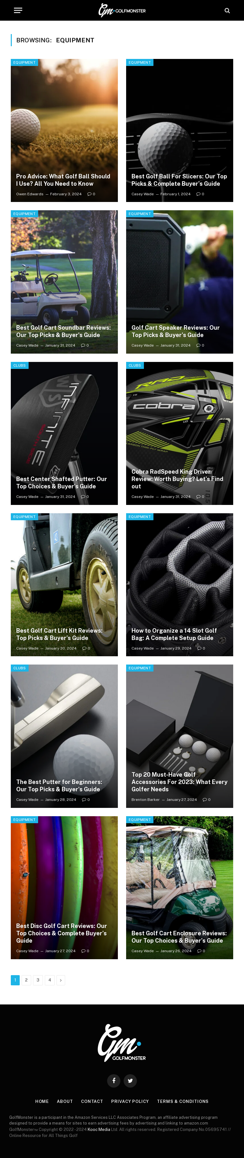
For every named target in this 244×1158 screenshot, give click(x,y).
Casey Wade (143, 194)
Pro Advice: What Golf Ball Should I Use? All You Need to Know (63, 180)
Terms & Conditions (183, 1101)
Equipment (24, 62)
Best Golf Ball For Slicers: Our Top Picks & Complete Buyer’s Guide (179, 180)
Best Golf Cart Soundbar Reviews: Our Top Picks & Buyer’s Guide (63, 331)
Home (42, 1101)
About (65, 1101)
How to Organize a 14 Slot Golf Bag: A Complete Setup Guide (174, 634)
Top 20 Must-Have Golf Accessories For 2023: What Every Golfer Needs (179, 782)
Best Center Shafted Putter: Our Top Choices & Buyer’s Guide (61, 483)
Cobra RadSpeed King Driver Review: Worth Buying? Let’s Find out (177, 479)
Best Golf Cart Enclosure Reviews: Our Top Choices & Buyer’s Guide (179, 937)
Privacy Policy (130, 1101)
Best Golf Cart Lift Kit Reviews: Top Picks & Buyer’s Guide (59, 634)
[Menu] (18, 10)
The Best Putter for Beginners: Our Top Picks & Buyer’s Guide (59, 786)
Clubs (19, 365)
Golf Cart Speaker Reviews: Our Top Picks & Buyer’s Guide (176, 331)
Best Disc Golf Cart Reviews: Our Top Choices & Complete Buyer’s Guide (61, 933)
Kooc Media (99, 1129)
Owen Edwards (30, 194)
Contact (92, 1101)
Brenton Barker (146, 799)
